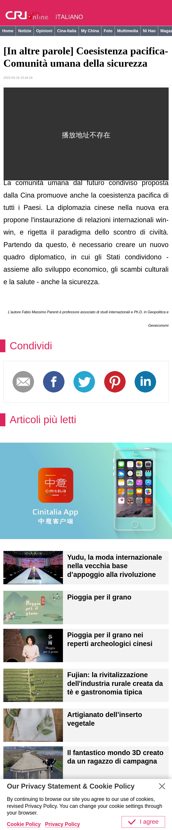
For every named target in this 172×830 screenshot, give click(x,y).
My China (90, 31)
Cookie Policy (24, 824)
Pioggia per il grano (99, 597)
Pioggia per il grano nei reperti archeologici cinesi (110, 639)
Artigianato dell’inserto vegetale (104, 719)
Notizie (24, 31)
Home (7, 31)
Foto (108, 31)
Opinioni (44, 31)
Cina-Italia (66, 31)
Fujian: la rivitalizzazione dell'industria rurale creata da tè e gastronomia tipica (115, 683)
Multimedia (127, 31)
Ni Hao (149, 31)
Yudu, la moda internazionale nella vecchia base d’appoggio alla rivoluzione (114, 565)
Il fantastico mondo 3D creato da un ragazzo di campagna (115, 757)
